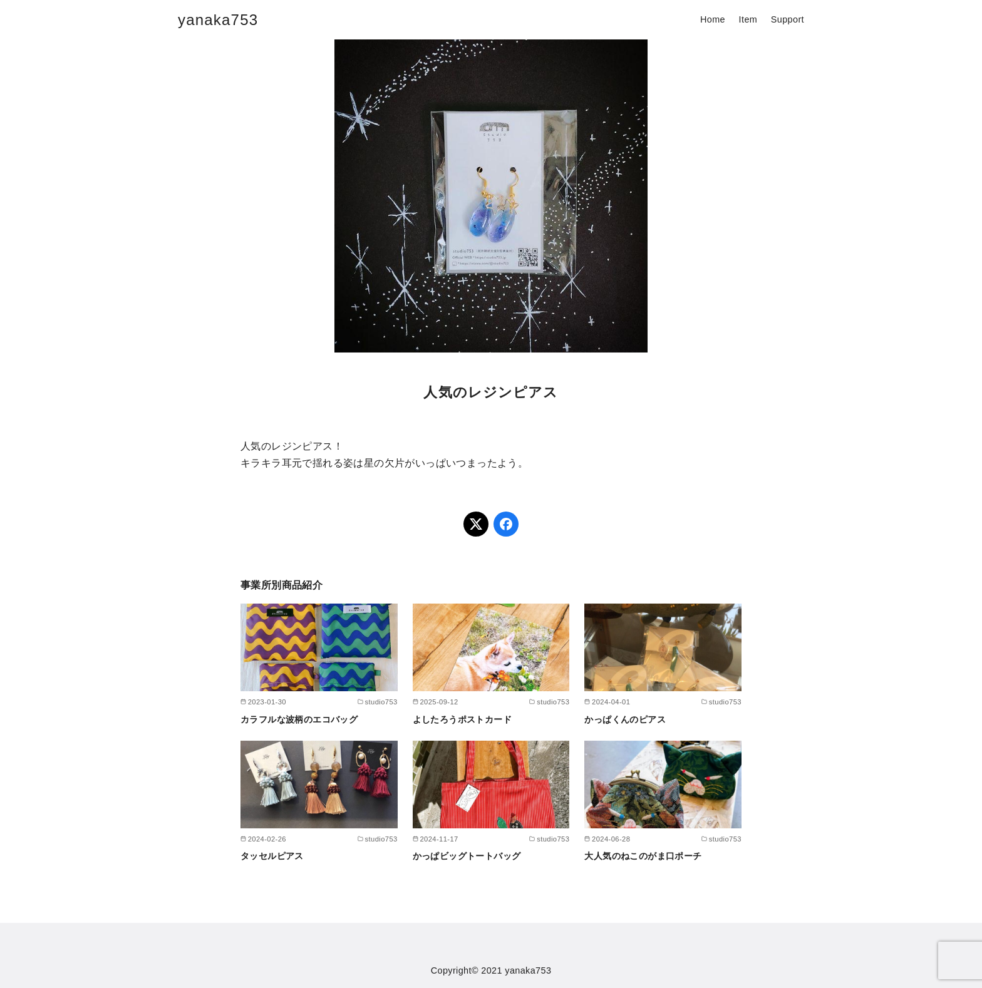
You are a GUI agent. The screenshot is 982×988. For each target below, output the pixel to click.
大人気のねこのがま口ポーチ (642, 856)
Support (787, 19)
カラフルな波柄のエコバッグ (299, 719)
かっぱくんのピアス (625, 719)
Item (748, 19)
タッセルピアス (272, 856)
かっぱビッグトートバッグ (467, 856)
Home (712, 19)
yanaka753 (218, 19)
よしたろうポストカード (462, 719)
